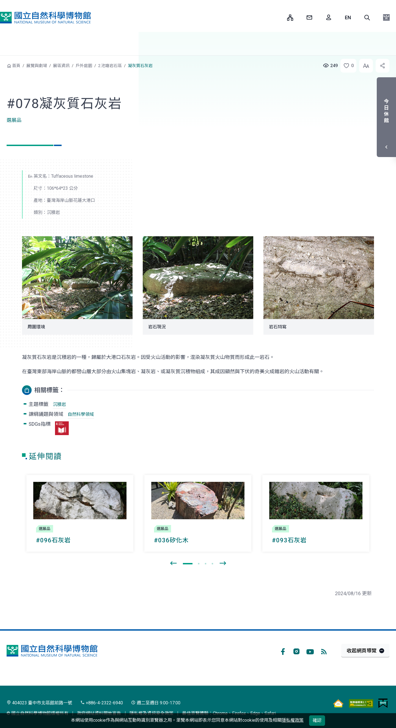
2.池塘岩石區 (110, 65)
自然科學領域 (81, 414)
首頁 (16, 65)
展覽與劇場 (36, 65)
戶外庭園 (84, 65)
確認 (317, 720)
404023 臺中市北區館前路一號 (39, 702)
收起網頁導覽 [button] (361, 650)
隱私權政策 (293, 720)
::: (278, 17)
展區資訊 (61, 65)
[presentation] (173, 563)
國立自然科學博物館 (45, 17)
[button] (367, 17)
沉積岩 (59, 404)
